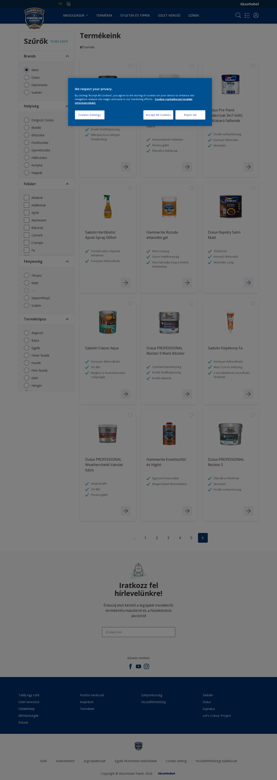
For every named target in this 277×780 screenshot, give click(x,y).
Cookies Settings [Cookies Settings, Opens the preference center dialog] (90, 114)
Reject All (190, 114)
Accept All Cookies (158, 114)
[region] (140, 102)
